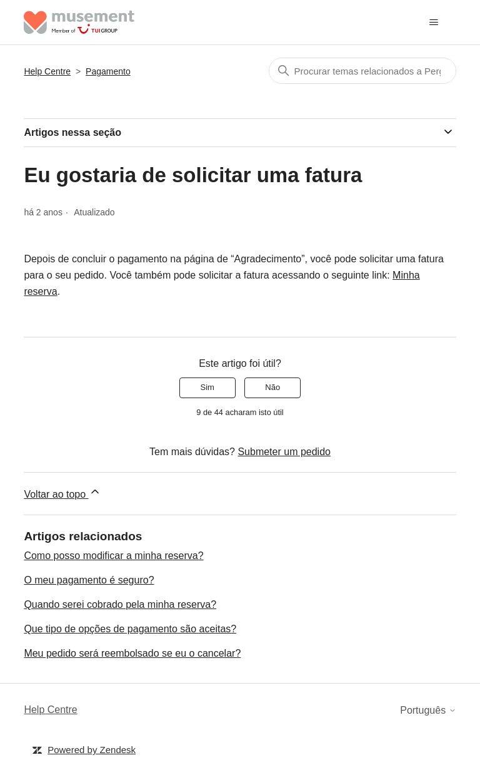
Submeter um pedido (284, 451)
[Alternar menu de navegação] (434, 23)
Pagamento (108, 71)
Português (428, 710)
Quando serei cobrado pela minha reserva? (120, 604)
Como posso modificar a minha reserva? (113, 555)
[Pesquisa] (362, 70)
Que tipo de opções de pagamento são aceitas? (130, 629)
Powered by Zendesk (92, 749)
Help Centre (47, 71)
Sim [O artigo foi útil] (207, 387)
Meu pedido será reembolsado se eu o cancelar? (132, 653)
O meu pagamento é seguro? (89, 580)
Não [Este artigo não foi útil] (272, 387)
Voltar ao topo (62, 492)
